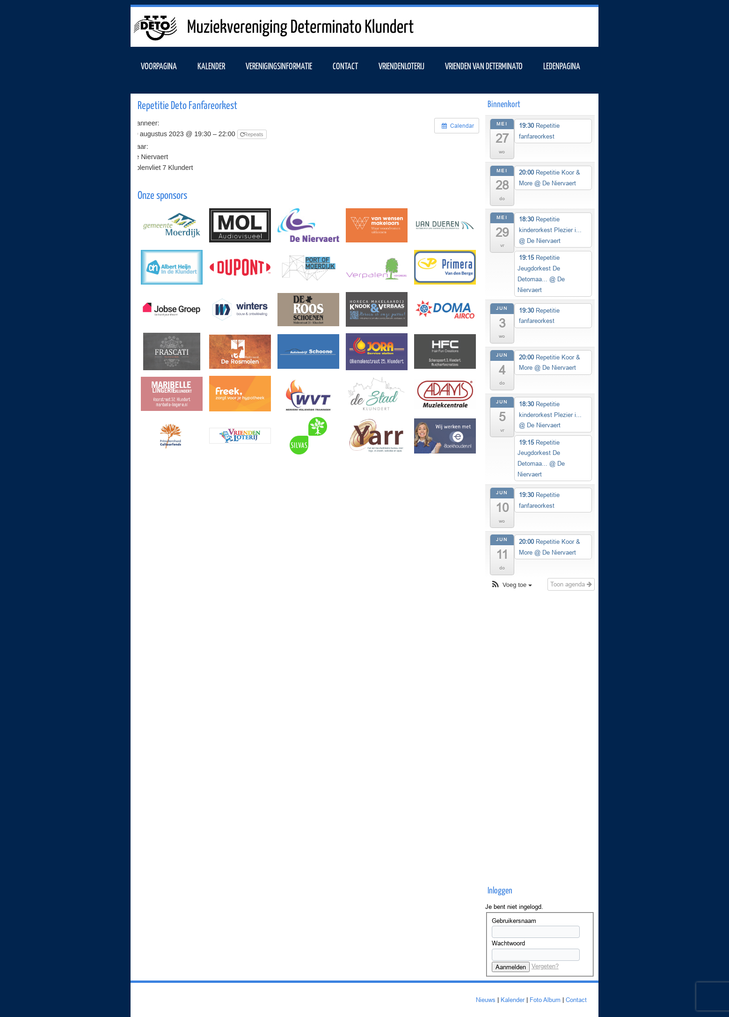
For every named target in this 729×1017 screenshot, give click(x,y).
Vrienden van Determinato (484, 65)
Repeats (252, 134)
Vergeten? (545, 966)
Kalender (513, 999)
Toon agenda (571, 584)
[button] (511, 585)
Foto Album (545, 999)
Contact (345, 65)
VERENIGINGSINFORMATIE (279, 65)
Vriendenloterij (401, 65)
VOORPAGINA (159, 65)
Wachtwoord (508, 943)
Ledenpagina (561, 65)
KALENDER (211, 65)
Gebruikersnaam (514, 920)
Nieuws (486, 999)
